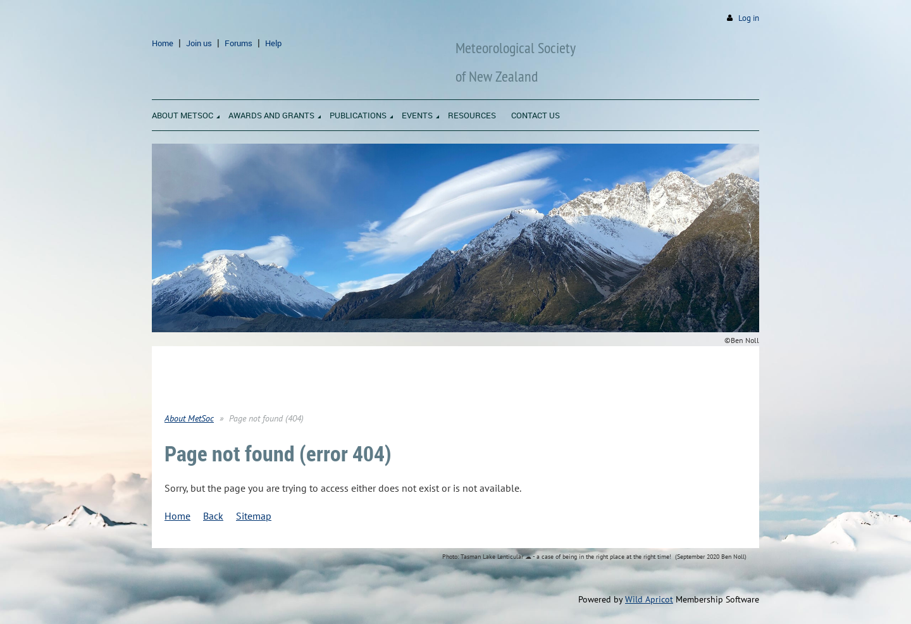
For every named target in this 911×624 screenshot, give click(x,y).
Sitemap (253, 515)
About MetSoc (189, 418)
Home (162, 43)
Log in (748, 18)
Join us (199, 43)
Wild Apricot (649, 599)
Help (273, 43)
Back (213, 515)
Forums (238, 43)
